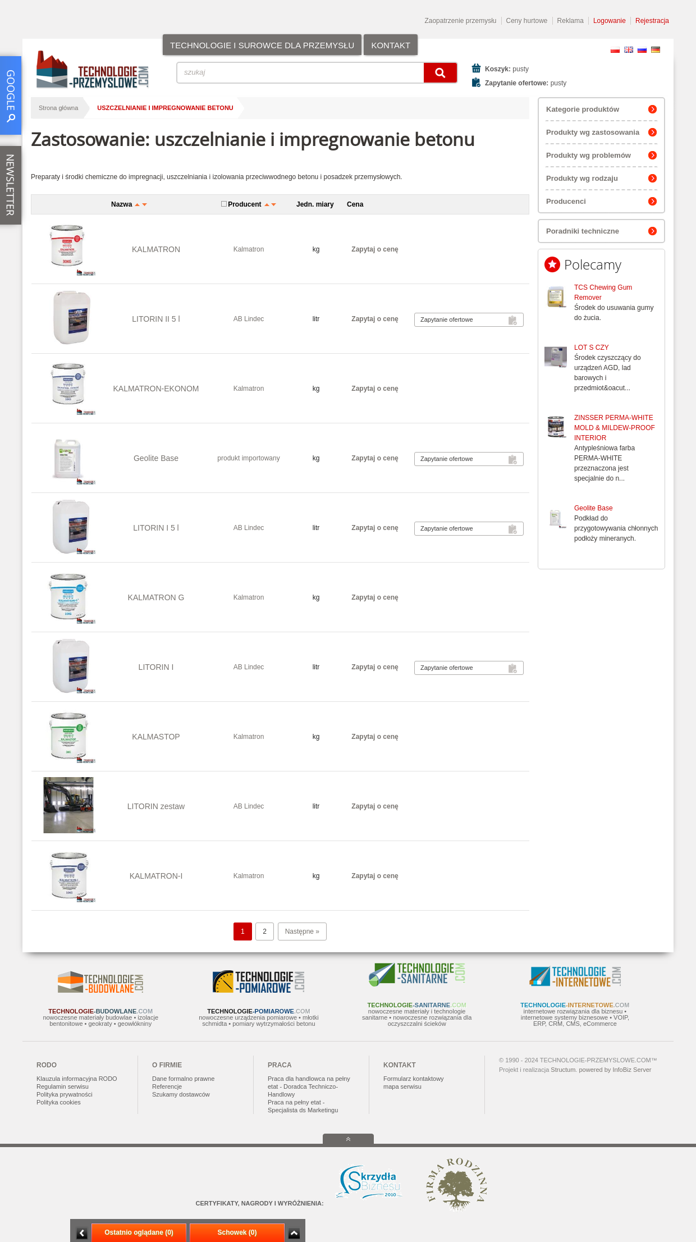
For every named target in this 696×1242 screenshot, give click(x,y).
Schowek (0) (237, 1232)
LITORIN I (156, 667)
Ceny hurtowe (527, 21)
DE (655, 50)
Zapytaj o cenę (374, 249)
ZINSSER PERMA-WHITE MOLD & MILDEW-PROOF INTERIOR (614, 428)
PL (615, 50)
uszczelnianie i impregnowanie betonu (165, 107)
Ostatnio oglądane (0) (138, 1232)
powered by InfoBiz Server (615, 1069)
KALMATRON (156, 249)
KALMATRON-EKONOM (156, 388)
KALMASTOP (156, 736)
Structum (563, 1069)
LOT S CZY (591, 347)
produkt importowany (248, 458)
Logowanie (609, 21)
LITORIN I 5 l (155, 527)
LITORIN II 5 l (156, 318)
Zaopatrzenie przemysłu (460, 21)
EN (628, 50)
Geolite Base (593, 508)
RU (642, 50)
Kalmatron (248, 249)
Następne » (302, 931)
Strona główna (58, 107)
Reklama (570, 21)
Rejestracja (652, 21)
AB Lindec (248, 319)
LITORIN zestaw (156, 806)
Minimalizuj (82, 1233)
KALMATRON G (156, 597)
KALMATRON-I (156, 875)
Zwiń (293, 1233)
